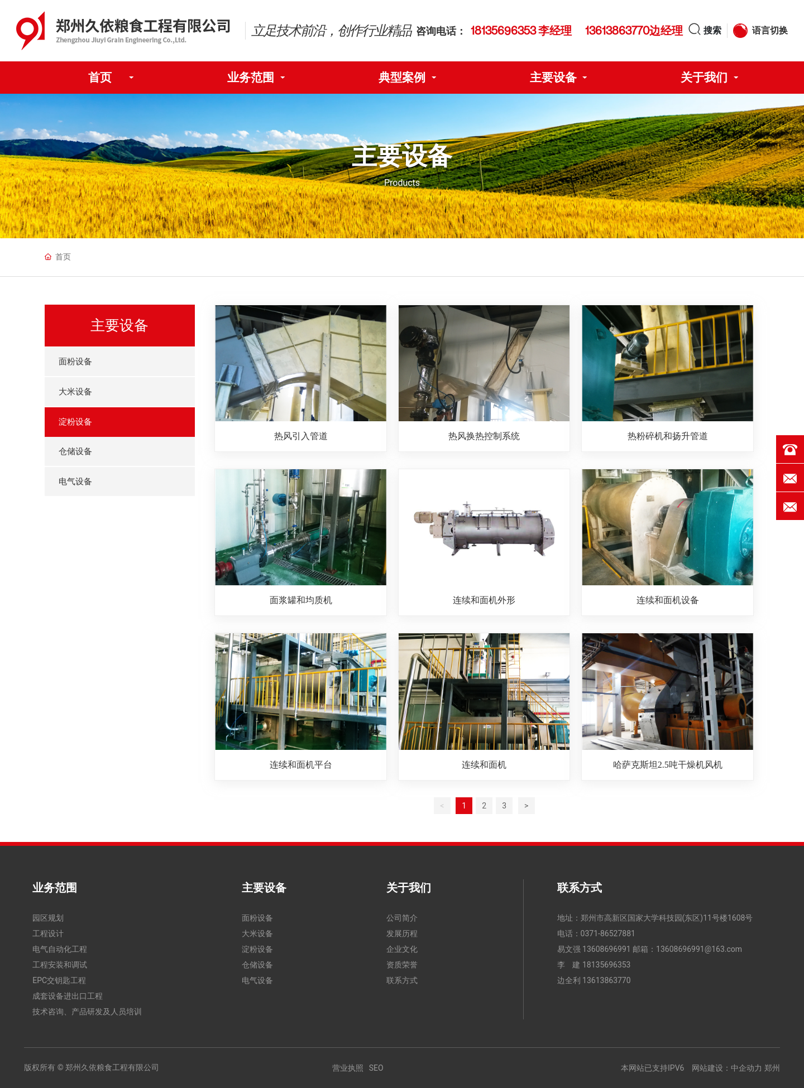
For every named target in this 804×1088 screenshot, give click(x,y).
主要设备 (402, 156)
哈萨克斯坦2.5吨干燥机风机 (667, 764)
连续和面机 (484, 764)
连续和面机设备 (667, 600)
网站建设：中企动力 (727, 1067)
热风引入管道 (301, 436)
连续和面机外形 (484, 600)
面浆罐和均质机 (301, 600)
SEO (376, 1067)
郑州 (772, 1067)
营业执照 (347, 1067)
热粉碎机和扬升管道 (668, 436)
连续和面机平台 (301, 764)
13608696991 (606, 949)
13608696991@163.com (699, 949)
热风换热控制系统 (484, 436)
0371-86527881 (608, 933)
